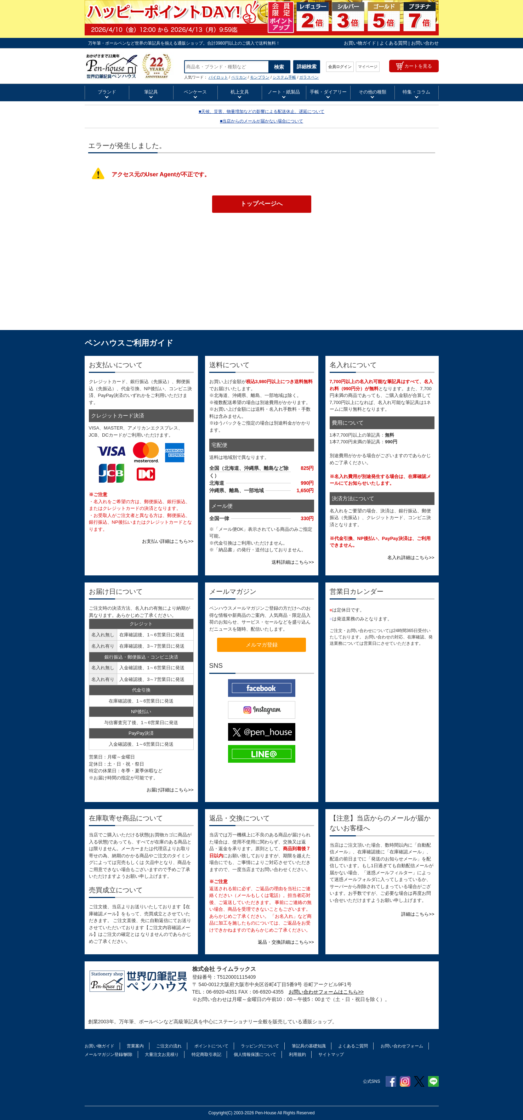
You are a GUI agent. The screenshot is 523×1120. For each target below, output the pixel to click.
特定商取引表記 (206, 1054)
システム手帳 (284, 77)
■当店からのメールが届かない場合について (261, 121)
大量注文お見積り (162, 1054)
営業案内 (135, 1046)
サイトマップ (331, 1054)
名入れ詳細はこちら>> (410, 557)
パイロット (218, 77)
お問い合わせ (425, 43)
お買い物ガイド (360, 43)
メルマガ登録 (262, 645)
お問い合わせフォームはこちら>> (326, 992)
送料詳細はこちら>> (293, 562)
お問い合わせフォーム (402, 1046)
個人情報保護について (255, 1054)
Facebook (391, 1081)
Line (433, 1081)
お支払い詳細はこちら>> (167, 541)
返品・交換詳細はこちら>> (286, 942)
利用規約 (297, 1054)
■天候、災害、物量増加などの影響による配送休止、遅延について (261, 111)
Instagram (405, 1081)
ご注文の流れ (169, 1046)
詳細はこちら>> (417, 914)
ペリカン (239, 77)
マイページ (367, 66)
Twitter (419, 1081)
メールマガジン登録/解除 (108, 1054)
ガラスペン (309, 77)
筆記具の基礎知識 (309, 1046)
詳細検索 (307, 66)
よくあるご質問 (353, 1046)
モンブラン (259, 77)
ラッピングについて (260, 1046)
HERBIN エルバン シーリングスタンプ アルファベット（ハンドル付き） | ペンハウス (129, 66)
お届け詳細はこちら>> (170, 789)
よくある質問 (393, 43)
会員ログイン (340, 66)
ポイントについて (211, 1046)
